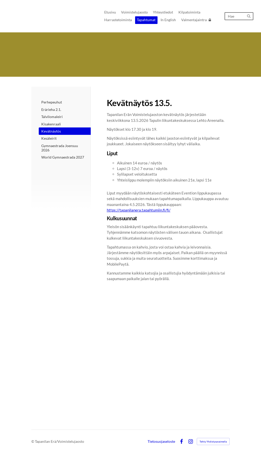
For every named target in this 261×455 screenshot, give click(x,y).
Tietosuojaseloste (161, 441)
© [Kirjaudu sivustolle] (33, 441)
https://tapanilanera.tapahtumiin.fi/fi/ (139, 210)
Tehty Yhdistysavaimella (213, 441)
